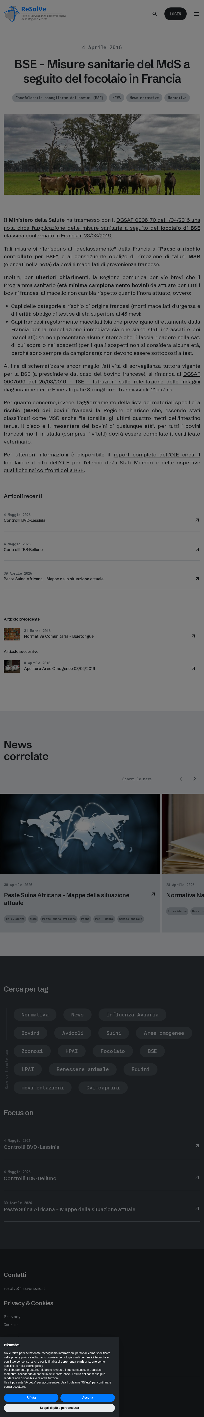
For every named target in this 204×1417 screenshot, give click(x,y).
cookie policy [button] (34, 1366)
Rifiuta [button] (31, 1397)
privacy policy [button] (20, 1357)
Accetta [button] (87, 1397)
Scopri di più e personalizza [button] (59, 1408)
